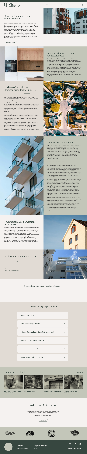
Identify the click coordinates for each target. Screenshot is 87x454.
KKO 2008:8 (19, 131)
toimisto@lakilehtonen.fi (22, 448)
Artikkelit (69, 5)
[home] (23, 5)
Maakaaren (7, 96)
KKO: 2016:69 (27, 93)
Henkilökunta (47, 5)
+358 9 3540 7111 (21, 447)
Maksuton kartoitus (10, 42)
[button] (55, 5)
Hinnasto (63, 5)
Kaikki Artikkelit (80, 372)
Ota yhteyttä (78, 5)
